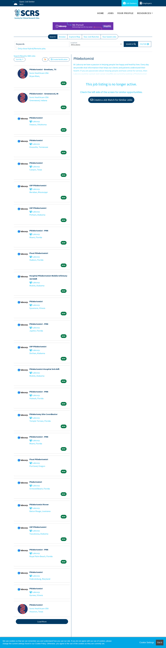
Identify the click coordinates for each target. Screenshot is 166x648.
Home (100, 13)
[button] (144, 44)
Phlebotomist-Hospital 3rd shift (44, 369)
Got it (159, 642)
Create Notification (59, 59)
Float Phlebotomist (38, 253)
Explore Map (74, 36)
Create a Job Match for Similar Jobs (111, 99)
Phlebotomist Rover (39, 504)
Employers (146, 3)
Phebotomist (35, 482)
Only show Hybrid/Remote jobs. (32, 48)
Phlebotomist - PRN (38, 230)
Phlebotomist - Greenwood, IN (43, 93)
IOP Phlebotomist (37, 185)
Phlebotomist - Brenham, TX (42, 69)
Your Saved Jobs (109, 36)
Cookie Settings (146, 642)
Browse (62, 36)
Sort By (19, 59)
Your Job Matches (91, 36)
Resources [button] (144, 13)
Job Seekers (130, 3)
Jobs (110, 13)
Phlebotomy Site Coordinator (43, 414)
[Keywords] (42, 44)
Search (53, 36)
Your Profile (125, 13)
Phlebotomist (36, 117)
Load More (42, 621)
